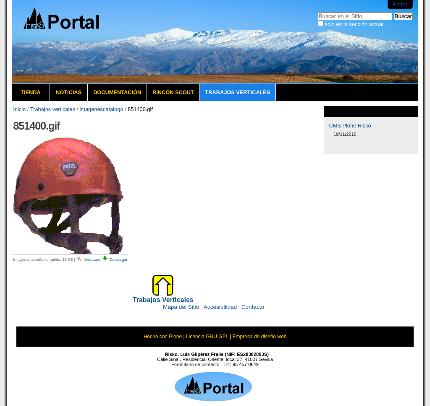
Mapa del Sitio (181, 307)
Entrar (400, 4)
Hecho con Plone (163, 337)
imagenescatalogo (101, 109)
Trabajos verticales (237, 92)
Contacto (252, 307)
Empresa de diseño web (260, 337)
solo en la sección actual (354, 24)
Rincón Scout (173, 92)
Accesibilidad (220, 307)
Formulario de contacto (195, 364)
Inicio (19, 109)
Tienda (31, 92)
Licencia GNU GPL (207, 337)
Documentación (117, 92)
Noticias (68, 92)
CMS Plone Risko (350, 125)
